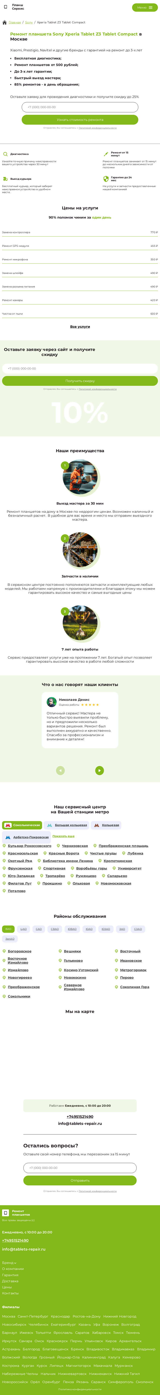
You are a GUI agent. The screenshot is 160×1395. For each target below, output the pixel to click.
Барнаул (9, 1333)
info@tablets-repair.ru (80, 1124)
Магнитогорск (78, 1366)
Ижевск (26, 1333)
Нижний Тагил (127, 1374)
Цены (7, 1287)
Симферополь (120, 1382)
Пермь (76, 1341)
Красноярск (57, 1341)
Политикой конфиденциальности (98, 128)
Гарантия (10, 1275)
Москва (8, 1316)
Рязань (82, 1382)
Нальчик (48, 1374)
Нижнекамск (100, 1374)
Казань (85, 1325)
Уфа (96, 1325)
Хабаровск (101, 1333)
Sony (29, 22)
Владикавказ (123, 1349)
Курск (42, 1366)
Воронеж (110, 1325)
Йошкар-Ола (68, 1357)
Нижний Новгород (119, 1316)
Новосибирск (14, 1325)
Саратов (82, 1333)
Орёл (35, 1382)
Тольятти (43, 1333)
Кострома (10, 1366)
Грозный (47, 1357)
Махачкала (103, 1366)
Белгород (31, 1349)
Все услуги (80, 327)
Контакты (10, 1293)
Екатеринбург (63, 1325)
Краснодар (60, 1316)
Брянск (77, 1349)
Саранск (98, 1382)
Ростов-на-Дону (87, 1316)
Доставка (10, 1281)
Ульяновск (94, 1341)
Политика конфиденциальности (79, 1389)
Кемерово (131, 1357)
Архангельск (130, 1341)
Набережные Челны (20, 1374)
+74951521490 (80, 1117)
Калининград (94, 1357)
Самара (25, 1341)
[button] (99, 770)
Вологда (29, 1357)
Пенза (68, 1382)
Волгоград (130, 1325)
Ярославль (63, 1333)
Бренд (9, 1263)
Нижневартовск (72, 1374)
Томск (118, 1333)
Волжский (11, 1357)
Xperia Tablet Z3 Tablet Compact (61, 22)
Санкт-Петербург (33, 1316)
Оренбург (51, 1382)
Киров (111, 1341)
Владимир (146, 1349)
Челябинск (38, 1325)
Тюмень (133, 1333)
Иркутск (9, 1341)
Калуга (114, 1357)
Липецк (56, 1366)
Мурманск (124, 1366)
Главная (15, 22)
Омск (39, 1341)
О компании (13, 1269)
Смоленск (144, 1382)
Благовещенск (55, 1349)
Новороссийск (15, 1382)
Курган (28, 1366)
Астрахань (11, 1349)
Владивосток (97, 1349)
